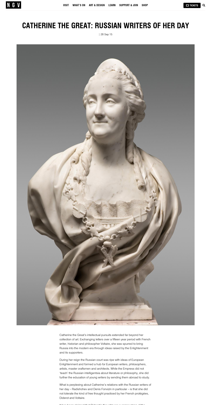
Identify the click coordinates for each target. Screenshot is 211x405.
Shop (145, 5)
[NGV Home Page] (13, 5)
